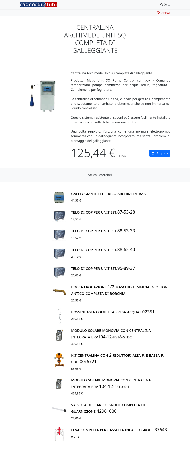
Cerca (165, 4)
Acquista (159, 153)
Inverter (163, 12)
